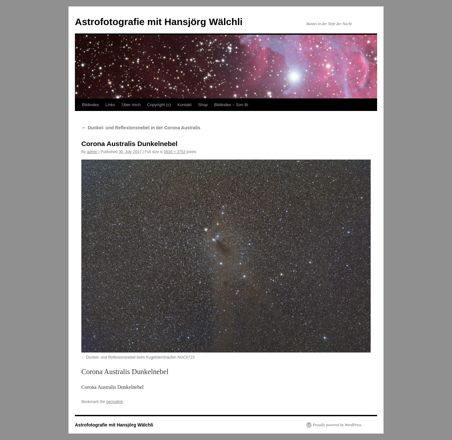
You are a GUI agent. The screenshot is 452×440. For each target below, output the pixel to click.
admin (92, 152)
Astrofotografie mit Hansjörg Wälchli (159, 21)
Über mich (131, 104)
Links (110, 104)
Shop (203, 104)
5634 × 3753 (174, 152)
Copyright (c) (159, 104)
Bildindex (90, 104)
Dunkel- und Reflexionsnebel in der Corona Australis (140, 127)
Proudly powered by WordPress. (337, 425)
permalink (114, 401)
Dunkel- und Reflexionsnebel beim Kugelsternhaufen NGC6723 (140, 357)
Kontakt (184, 104)
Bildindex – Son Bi (231, 104)
